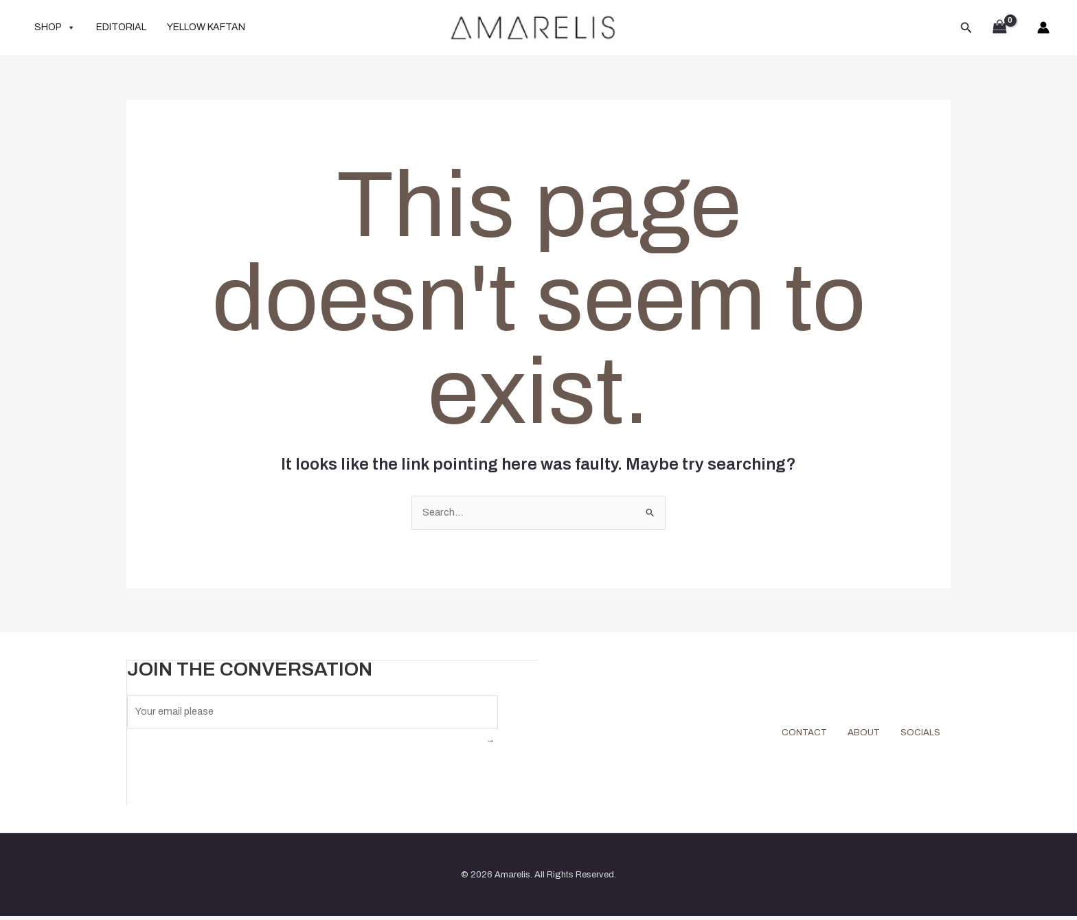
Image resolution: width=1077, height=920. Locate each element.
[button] (966, 27)
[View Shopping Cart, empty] (999, 28)
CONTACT (782, 735)
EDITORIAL (121, 27)
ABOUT (851, 735)
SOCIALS (916, 735)
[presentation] (231, 773)
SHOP (55, 27)
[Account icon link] (1043, 27)
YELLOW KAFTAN (206, 27)
